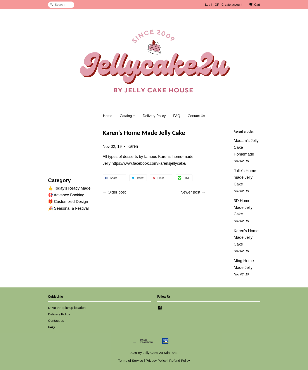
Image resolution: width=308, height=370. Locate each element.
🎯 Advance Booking (66, 195)
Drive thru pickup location (67, 307)
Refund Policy (179, 360)
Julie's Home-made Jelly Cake (245, 177)
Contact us (56, 320)
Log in (209, 4)
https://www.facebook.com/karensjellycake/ (149, 163)
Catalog (127, 116)
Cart (257, 4)
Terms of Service (130, 360)
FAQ (176, 116)
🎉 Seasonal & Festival (68, 208)
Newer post (190, 192)
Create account (231, 4)
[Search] (61, 5)
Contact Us (196, 116)
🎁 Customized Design (68, 201)
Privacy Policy (156, 360)
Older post (117, 192)
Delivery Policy (154, 116)
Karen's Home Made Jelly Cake (246, 237)
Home (107, 116)
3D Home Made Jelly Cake (243, 207)
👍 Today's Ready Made (69, 188)
